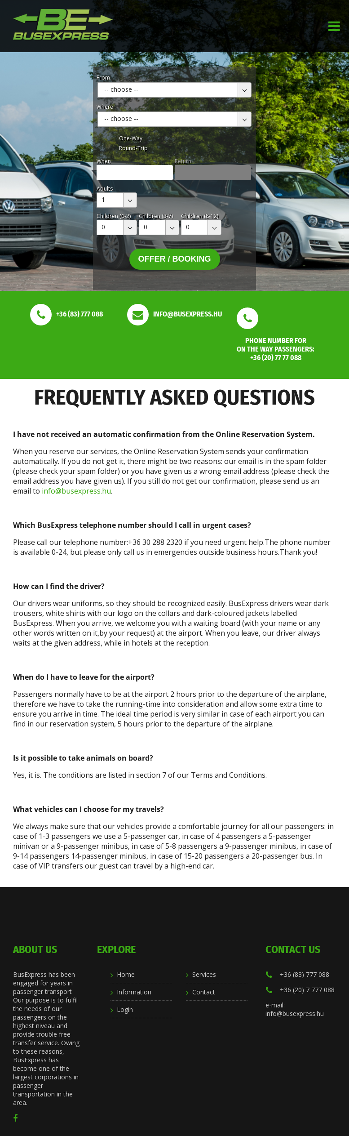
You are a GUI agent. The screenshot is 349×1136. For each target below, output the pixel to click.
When (104, 161)
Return (183, 161)
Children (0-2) (114, 216)
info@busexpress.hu (76, 491)
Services (204, 974)
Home (126, 974)
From (103, 77)
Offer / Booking (174, 258)
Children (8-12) (199, 216)
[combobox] (174, 89)
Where (105, 107)
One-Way (130, 138)
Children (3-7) (156, 216)
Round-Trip (133, 148)
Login (125, 1009)
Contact (203, 992)
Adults (105, 188)
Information (134, 992)
